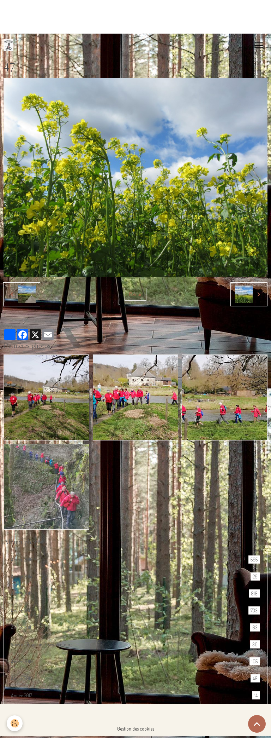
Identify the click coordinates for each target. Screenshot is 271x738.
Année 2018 (135, 661)
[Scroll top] (257, 724)
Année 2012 (135, 610)
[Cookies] (15, 723)
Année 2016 (135, 559)
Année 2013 (135, 593)
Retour (135, 294)
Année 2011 (135, 627)
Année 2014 (135, 576)
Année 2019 (135, 678)
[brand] (10, 45)
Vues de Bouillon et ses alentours (135, 644)
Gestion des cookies (135, 729)
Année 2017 (135, 695)
